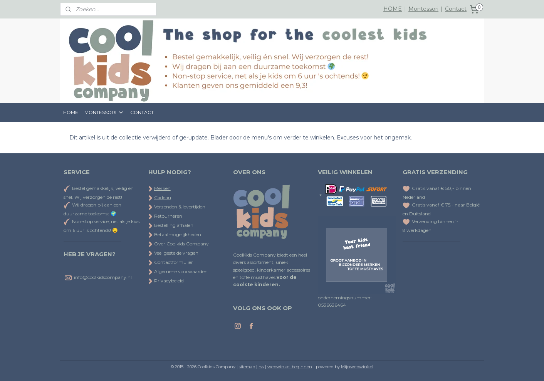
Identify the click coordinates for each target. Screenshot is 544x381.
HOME (392, 8)
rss (261, 366)
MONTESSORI (104, 112)
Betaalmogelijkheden (174, 234)
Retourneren (165, 216)
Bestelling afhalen (170, 225)
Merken (162, 188)
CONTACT (142, 112)
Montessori (423, 8)
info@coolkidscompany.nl (103, 277)
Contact (456, 8)
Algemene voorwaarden (178, 271)
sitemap (247, 366)
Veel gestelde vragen (173, 253)
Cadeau (162, 197)
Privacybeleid (166, 281)
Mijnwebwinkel (357, 366)
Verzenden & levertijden (179, 207)
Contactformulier (170, 262)
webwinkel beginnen (289, 366)
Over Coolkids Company (178, 244)
